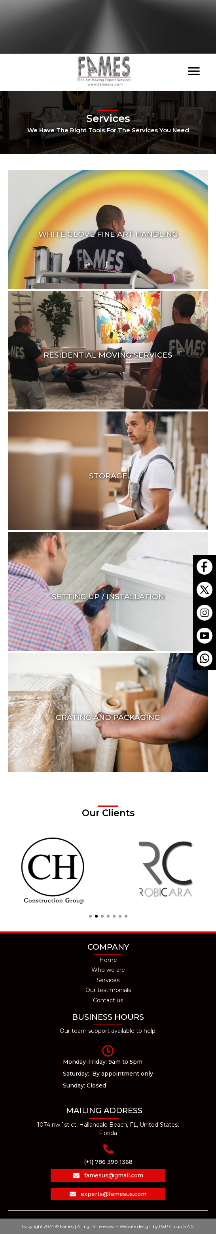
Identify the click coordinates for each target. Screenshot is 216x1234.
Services (108, 980)
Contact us (108, 1000)
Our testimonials (108, 990)
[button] (90, 916)
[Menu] (194, 71)
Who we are (108, 969)
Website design (135, 1226)
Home (108, 960)
